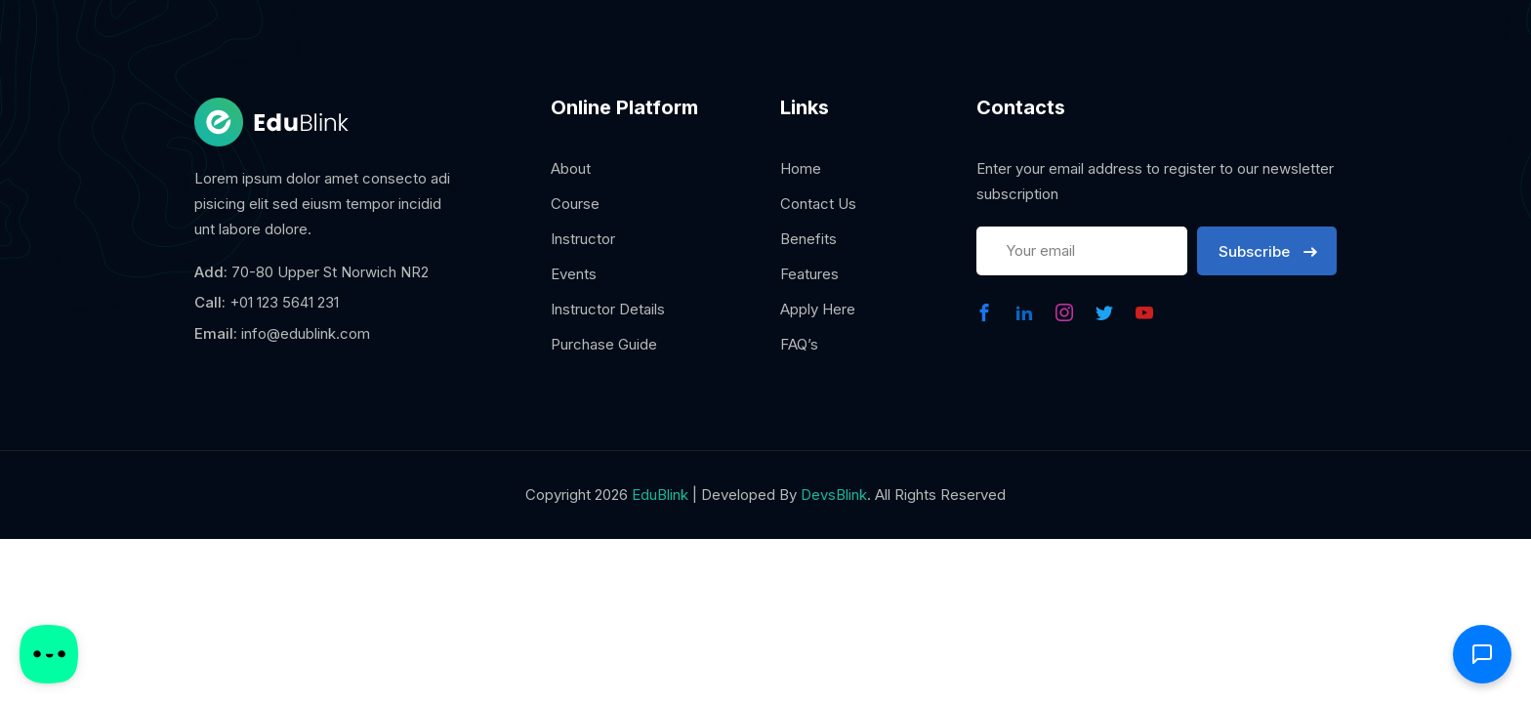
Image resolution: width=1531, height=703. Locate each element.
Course (575, 203)
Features (809, 274)
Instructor (583, 238)
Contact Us (818, 203)
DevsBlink (834, 494)
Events (574, 274)
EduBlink (660, 494)
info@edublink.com (305, 333)
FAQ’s (799, 344)
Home (800, 168)
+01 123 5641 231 (284, 302)
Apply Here (817, 309)
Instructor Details (608, 309)
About (571, 168)
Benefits (808, 238)
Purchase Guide (604, 344)
